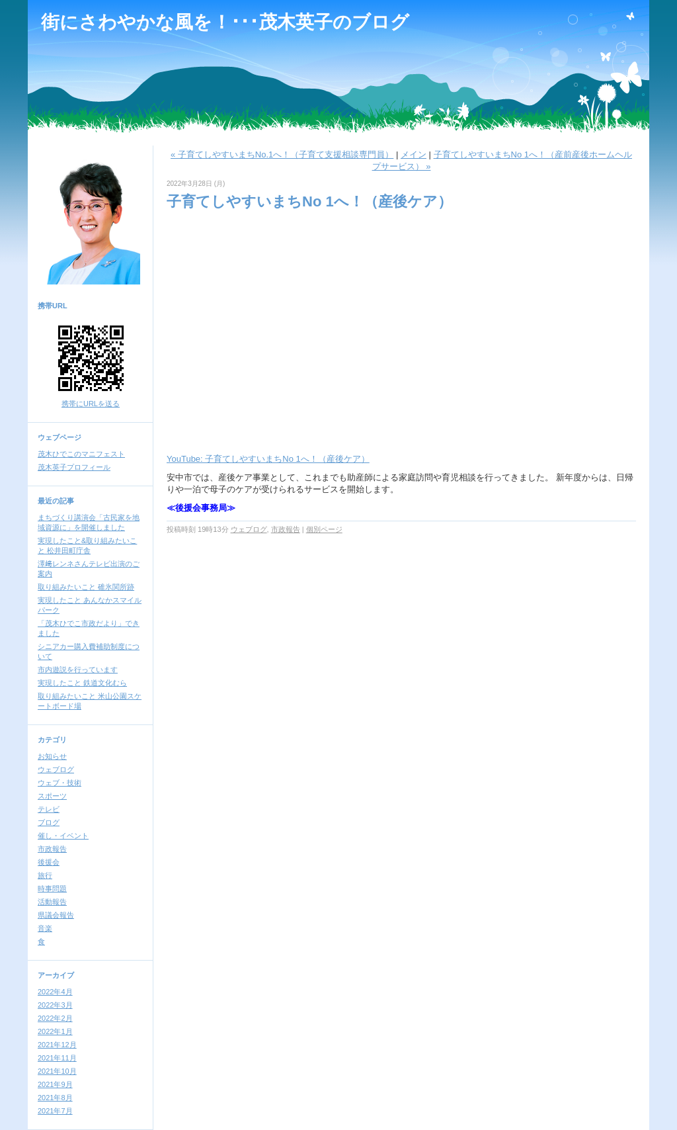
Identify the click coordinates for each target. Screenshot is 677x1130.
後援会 (49, 862)
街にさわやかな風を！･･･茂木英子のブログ (225, 22)
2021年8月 (55, 1098)
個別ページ (324, 529)
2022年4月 (55, 992)
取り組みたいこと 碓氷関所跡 (86, 587)
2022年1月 (55, 1031)
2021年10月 (57, 1071)
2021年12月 (57, 1045)
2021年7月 (55, 1111)
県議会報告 (56, 915)
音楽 (45, 928)
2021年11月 (57, 1058)
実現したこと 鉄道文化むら (82, 683)
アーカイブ (56, 975)
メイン (413, 154)
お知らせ (52, 756)
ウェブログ (56, 769)
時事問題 (52, 888)
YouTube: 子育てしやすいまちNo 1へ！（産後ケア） (268, 459)
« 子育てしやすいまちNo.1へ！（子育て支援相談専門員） (282, 154)
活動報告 (52, 902)
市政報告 (52, 849)
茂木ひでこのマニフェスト (81, 454)
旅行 (45, 875)
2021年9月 (55, 1084)
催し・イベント (63, 836)
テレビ (49, 809)
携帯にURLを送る (90, 404)
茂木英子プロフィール (74, 467)
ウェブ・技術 (59, 783)
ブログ (49, 822)
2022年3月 (55, 1005)
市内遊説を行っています (78, 670)
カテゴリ (52, 740)
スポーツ (52, 796)
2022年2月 (55, 1018)
